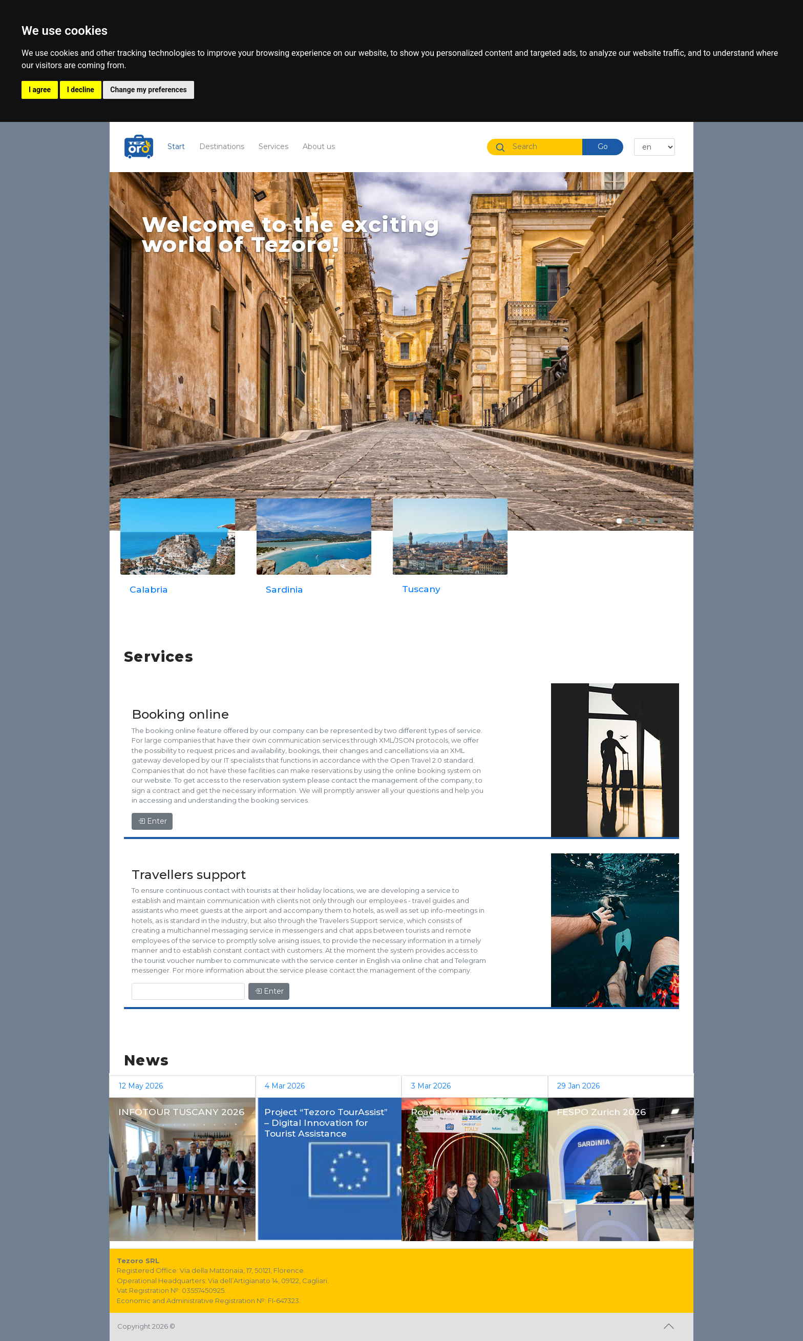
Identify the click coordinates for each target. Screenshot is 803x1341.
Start (179, 146)
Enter (152, 821)
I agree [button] (40, 90)
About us (319, 146)
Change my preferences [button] (148, 90)
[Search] (543, 146)
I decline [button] (80, 90)
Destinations (221, 146)
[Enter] (188, 991)
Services (273, 146)
